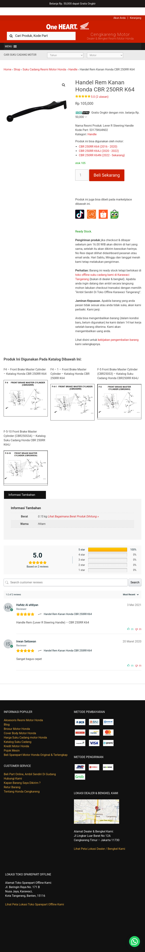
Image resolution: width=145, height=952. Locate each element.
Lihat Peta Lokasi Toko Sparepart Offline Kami (34, 898)
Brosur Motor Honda (17, 722)
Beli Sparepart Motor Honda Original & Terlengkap (35, 748)
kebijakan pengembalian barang (118, 333)
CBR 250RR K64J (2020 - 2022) (99, 144)
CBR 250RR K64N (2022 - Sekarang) (102, 149)
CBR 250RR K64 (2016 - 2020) (98, 140)
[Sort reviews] (130, 588)
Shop (17, 63)
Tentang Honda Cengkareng (22, 785)
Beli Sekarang (107, 168)
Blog (7, 718)
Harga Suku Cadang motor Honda (25, 731)
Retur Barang (12, 781)
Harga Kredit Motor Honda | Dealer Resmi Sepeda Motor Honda (72, 19)
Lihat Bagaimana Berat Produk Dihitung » (73, 510)
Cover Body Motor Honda (20, 727)
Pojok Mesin (12, 744)
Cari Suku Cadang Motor (20, 48)
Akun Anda (119, 9)
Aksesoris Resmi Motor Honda (23, 714)
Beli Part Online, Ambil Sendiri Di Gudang (30, 768)
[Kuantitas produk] (81, 168)
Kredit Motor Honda (16, 740)
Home (7, 63)
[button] (8, 40)
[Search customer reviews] (66, 576)
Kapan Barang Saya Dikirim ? (22, 776)
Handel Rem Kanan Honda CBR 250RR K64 (68, 607)
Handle (72, 63)
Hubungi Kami (13, 772)
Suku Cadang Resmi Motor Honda (44, 63)
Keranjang (135, 9)
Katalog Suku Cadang (17, 735)
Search (135, 576)
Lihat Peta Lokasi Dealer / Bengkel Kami (99, 842)
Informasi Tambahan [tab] (21, 488)
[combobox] (41, 29)
